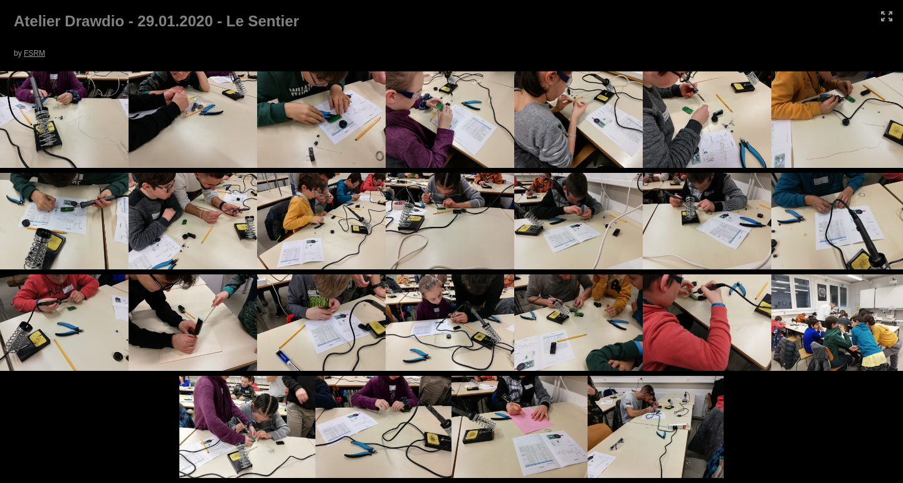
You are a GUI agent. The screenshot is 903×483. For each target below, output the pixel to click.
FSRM (34, 53)
